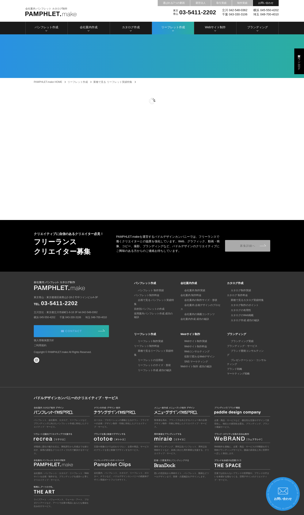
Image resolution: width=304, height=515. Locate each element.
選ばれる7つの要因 (174, 2)
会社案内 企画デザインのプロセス (199, 305)
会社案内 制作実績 (190, 290)
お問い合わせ (265, 2)
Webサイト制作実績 (191, 341)
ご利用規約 (40, 349)
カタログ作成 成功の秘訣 (241, 320)
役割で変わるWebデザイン (195, 356)
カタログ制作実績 (237, 290)
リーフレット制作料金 (146, 346)
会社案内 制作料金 (190, 295)
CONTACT (82, 332)
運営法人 (200, 2)
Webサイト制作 (215, 28)
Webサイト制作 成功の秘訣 (196, 366)
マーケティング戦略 (238, 369)
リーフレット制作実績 (146, 341)
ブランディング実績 (238, 341)
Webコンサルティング (193, 351)
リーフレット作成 (173, 28)
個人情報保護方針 (44, 344)
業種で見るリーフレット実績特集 (153, 350)
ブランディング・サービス (242, 346)
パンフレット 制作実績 (147, 290)
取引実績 (221, 2)
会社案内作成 (89, 28)
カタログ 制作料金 (237, 295)
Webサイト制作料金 (191, 346)
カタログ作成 (131, 28)
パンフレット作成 (46, 28)
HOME (48, 81)
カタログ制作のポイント (241, 305)
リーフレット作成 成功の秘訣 (151, 366)
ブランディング (257, 28)
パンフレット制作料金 (146, 295)
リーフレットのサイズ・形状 (150, 361)
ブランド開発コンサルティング (244, 350)
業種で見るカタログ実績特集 (243, 300)
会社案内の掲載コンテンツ (195, 310)
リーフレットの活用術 (146, 355)
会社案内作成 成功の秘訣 (194, 315)
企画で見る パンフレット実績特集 (153, 300)
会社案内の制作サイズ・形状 (196, 300)
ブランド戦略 (234, 364)
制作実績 (242, 2)
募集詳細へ (249, 245)
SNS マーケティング (192, 361)
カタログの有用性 (237, 310)
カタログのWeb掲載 (238, 315)
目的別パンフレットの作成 (149, 304)
